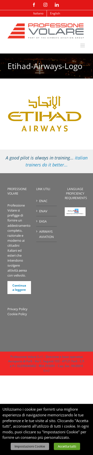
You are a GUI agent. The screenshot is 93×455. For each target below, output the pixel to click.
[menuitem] (38, 13)
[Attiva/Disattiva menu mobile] (83, 45)
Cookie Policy (17, 314)
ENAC (43, 201)
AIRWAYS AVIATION (46, 234)
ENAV (43, 211)
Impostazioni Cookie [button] (30, 446)
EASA (43, 221)
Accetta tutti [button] (67, 446)
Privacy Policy (17, 309)
